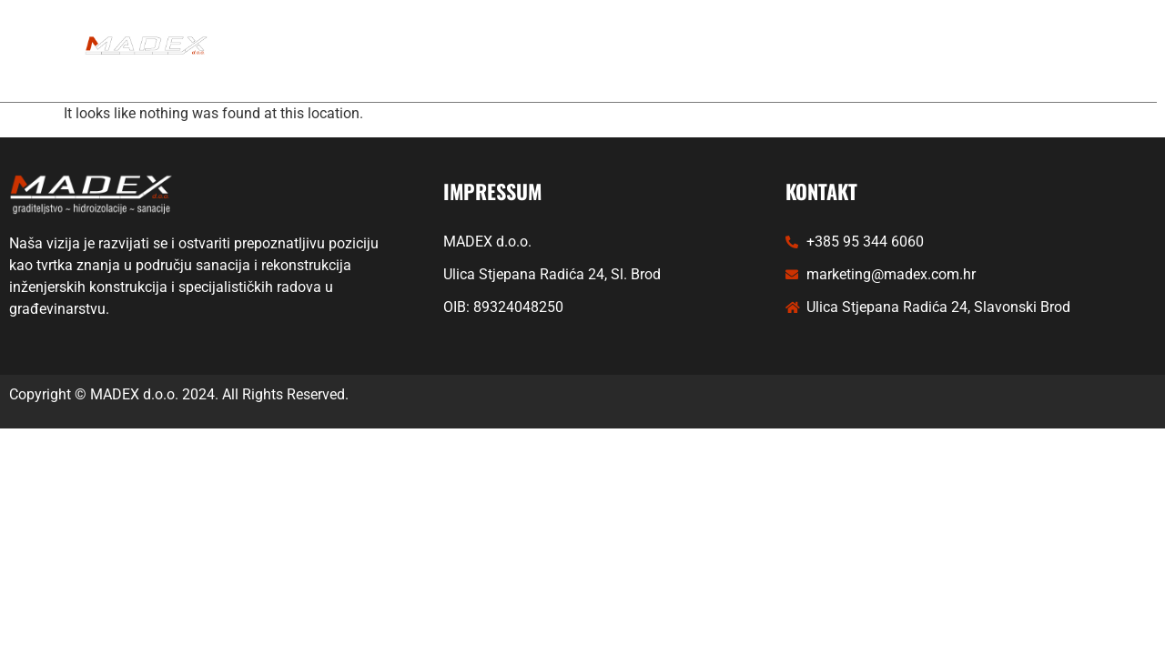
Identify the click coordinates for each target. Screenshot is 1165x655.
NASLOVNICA (405, 29)
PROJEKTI (649, 29)
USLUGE (533, 30)
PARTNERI (763, 29)
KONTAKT (578, 71)
